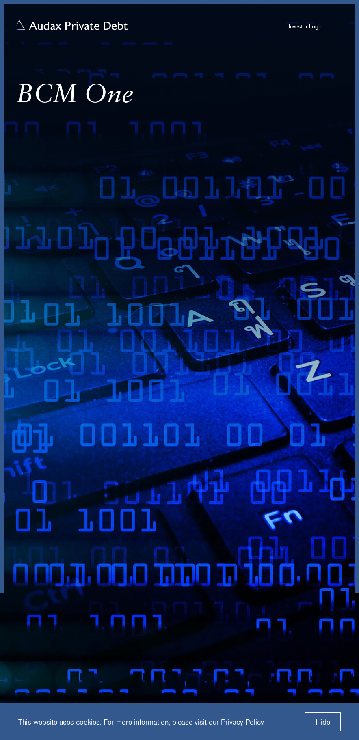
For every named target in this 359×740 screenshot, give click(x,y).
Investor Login (305, 26)
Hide (323, 721)
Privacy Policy (242, 721)
